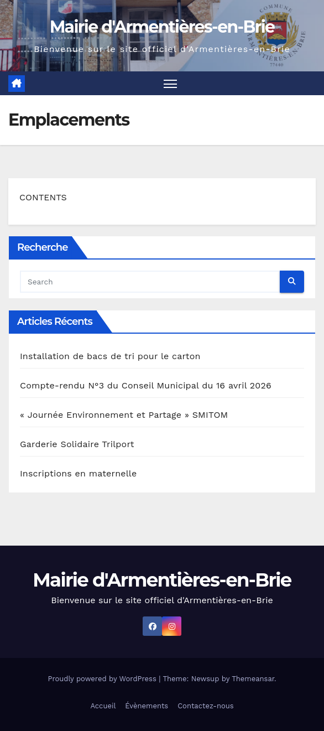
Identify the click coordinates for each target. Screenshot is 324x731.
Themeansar (253, 679)
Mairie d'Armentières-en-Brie (162, 27)
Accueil (103, 706)
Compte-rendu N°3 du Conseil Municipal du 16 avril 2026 (145, 385)
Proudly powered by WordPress (103, 679)
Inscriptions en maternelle (78, 473)
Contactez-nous (205, 706)
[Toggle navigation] (170, 83)
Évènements (146, 706)
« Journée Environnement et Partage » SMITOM (124, 414)
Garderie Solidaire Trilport (77, 444)
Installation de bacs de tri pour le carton (110, 356)
